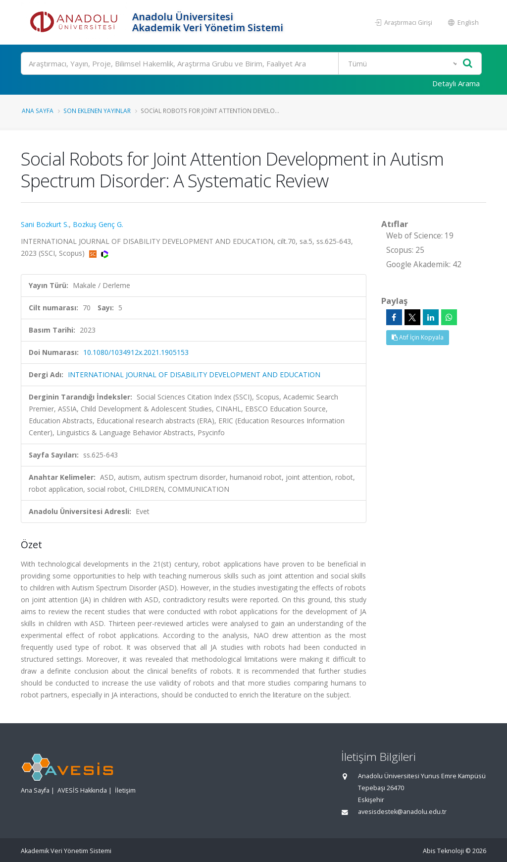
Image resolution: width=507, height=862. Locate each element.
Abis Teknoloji (443, 851)
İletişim (125, 790)
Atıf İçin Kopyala (418, 337)
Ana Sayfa (37, 111)
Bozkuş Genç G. (98, 224)
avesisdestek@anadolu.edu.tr (402, 811)
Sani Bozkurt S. (45, 224)
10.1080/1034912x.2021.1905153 (136, 352)
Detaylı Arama (456, 83)
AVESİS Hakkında (82, 790)
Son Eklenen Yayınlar (97, 111)
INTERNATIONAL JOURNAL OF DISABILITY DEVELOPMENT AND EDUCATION (194, 374)
